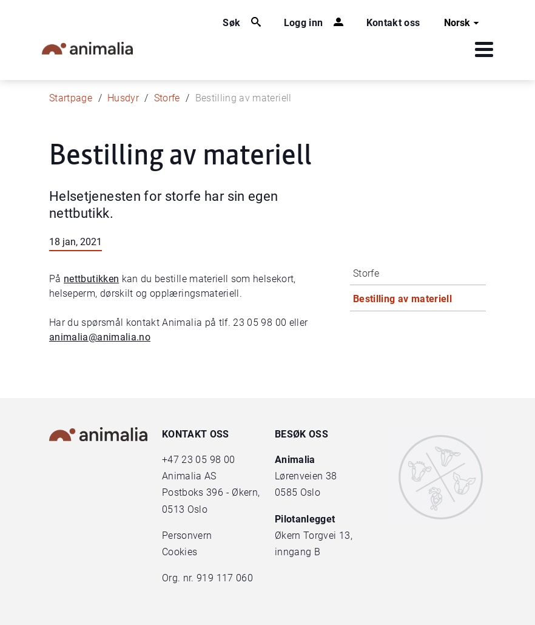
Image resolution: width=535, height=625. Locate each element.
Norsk (463, 23)
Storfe (167, 98)
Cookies (179, 552)
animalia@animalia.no (99, 337)
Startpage (70, 98)
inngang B (297, 552)
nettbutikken (91, 279)
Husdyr (123, 98)
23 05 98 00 (208, 459)
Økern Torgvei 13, (315, 535)
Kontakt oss (393, 23)
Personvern (187, 535)
